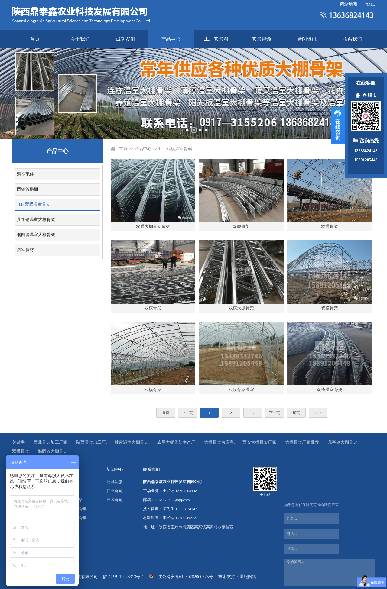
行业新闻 (114, 490)
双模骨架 (153, 308)
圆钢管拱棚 (27, 189)
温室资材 (25, 250)
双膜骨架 (241, 226)
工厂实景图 (216, 39)
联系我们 (352, 39)
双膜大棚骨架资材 (153, 226)
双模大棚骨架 (241, 308)
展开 (338, 125)
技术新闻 (114, 499)
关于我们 (80, 39)
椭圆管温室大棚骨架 (36, 234)
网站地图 (348, 4)
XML (370, 4)
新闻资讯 (307, 39)
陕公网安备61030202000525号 (185, 576)
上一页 (187, 413)
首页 (35, 39)
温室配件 (25, 174)
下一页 (274, 413)
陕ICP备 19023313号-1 (123, 576)
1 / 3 (318, 413)
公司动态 (114, 481)
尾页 (296, 413)
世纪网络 (247, 576)
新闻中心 (114, 469)
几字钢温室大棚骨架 (36, 219)
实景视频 (261, 39)
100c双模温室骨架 (33, 204)
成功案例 (125, 39)
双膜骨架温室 (241, 389)
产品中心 (170, 39)
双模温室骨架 (329, 389)
